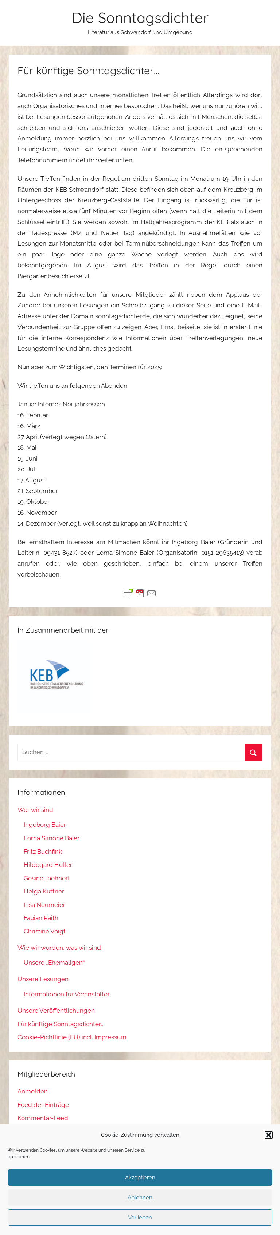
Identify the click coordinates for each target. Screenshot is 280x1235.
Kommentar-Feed (43, 1118)
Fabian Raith (41, 917)
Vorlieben (140, 1217)
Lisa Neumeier (44, 904)
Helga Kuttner (44, 891)
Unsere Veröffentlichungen (56, 1010)
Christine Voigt (45, 931)
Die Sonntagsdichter (140, 17)
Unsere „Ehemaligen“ (54, 962)
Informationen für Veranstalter (67, 994)
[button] (268, 1135)
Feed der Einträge (43, 1104)
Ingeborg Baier (45, 824)
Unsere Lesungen (43, 979)
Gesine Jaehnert (47, 878)
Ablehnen (140, 1197)
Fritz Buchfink (43, 851)
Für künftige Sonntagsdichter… (60, 1024)
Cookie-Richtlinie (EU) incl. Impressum (72, 1037)
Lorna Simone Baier (51, 838)
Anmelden (33, 1091)
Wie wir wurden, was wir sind (59, 947)
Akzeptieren (140, 1177)
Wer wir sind (35, 809)
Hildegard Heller (48, 864)
